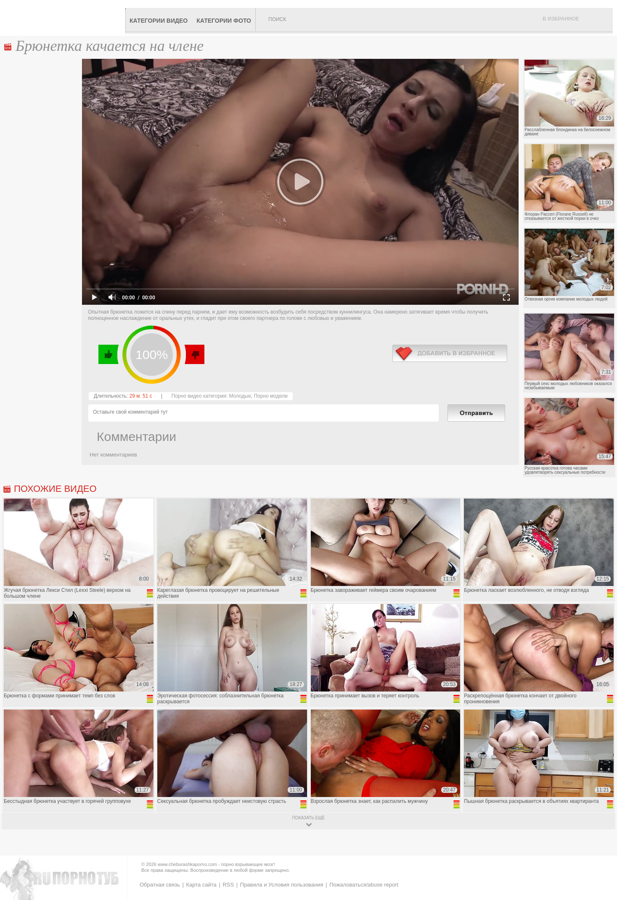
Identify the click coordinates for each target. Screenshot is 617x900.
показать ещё (308, 818)
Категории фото (223, 20)
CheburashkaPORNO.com (64, 17)
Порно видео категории (199, 396)
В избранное (561, 19)
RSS (228, 885)
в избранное (449, 353)
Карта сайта (201, 885)
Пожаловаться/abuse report (363, 885)
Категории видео (159, 20)
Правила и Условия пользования (281, 885)
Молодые (240, 396)
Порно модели (270, 396)
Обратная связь (160, 885)
